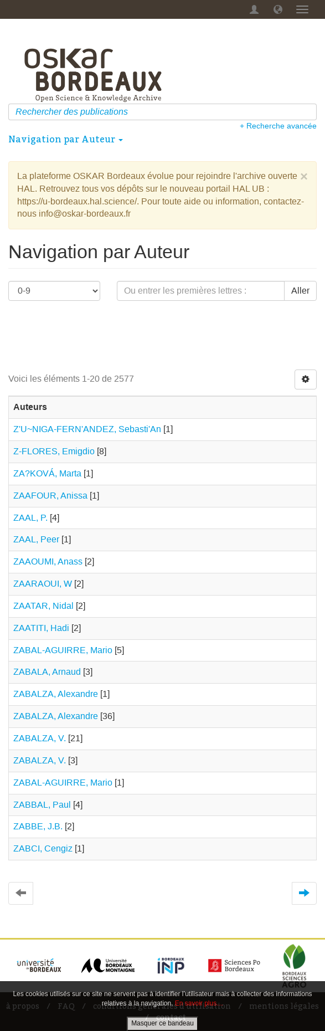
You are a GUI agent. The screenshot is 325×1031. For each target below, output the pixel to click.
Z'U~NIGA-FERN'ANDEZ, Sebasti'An (87, 429)
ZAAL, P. (30, 517)
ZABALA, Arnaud (47, 671)
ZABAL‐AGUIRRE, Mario (62, 782)
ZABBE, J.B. (38, 826)
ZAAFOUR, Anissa (50, 495)
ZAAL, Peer (36, 539)
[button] (278, 9)
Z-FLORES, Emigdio (54, 451)
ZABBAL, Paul (42, 804)
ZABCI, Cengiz (43, 848)
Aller (300, 290)
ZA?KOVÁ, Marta (47, 473)
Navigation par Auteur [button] (65, 139)
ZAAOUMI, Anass (47, 561)
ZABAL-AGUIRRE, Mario (62, 650)
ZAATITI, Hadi (41, 628)
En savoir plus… (199, 1003)
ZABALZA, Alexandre (55, 694)
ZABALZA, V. (39, 738)
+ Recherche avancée (278, 125)
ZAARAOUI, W (42, 583)
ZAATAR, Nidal (43, 606)
